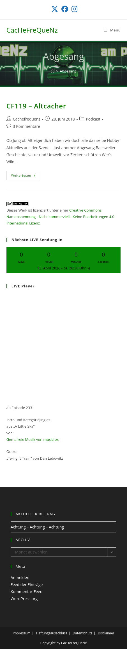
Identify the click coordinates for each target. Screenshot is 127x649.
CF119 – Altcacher (36, 105)
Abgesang (68, 71)
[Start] (52, 71)
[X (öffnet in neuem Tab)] (55, 9)
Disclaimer (106, 633)
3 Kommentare (26, 126)
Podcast (93, 119)
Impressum (21, 633)
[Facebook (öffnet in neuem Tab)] (65, 9)
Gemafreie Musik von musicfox (32, 439)
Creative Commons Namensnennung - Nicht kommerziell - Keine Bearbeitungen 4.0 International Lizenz (60, 217)
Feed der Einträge (27, 584)
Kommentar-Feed (27, 591)
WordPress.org (24, 598)
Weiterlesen (26, 176)
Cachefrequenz (26, 119)
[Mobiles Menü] (112, 30)
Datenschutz (82, 633)
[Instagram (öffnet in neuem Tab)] (73, 9)
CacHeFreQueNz (32, 30)
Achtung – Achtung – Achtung (37, 527)
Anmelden (20, 577)
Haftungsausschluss (51, 633)
